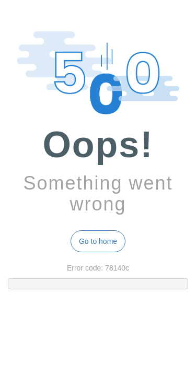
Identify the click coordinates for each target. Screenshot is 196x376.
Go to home (98, 241)
